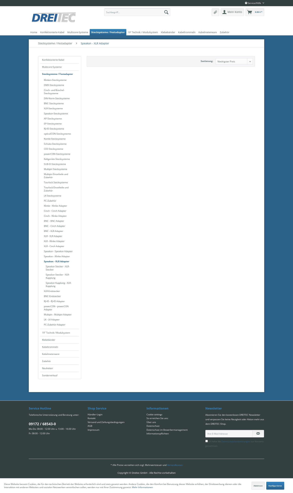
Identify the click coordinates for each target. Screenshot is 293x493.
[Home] (34, 32)
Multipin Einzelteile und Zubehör (56, 176)
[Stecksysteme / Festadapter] (108, 32)
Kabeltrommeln (50, 347)
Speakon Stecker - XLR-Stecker (58, 268)
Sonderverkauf (49, 375)
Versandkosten (175, 465)
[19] (142, 32)
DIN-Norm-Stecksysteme (57, 98)
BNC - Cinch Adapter (54, 226)
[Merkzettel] (215, 12)
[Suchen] (166, 12)
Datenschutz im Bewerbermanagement (167, 429)
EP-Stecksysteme (53, 123)
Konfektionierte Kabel (53, 59)
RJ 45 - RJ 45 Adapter (54, 301)
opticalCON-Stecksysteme (57, 133)
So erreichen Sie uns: (157, 418)
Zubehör (46, 361)
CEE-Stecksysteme (53, 148)
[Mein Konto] (232, 12)
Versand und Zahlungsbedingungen (106, 422)
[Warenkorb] (255, 12)
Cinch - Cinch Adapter (55, 210)
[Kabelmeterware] (207, 32)
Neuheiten (47, 368)
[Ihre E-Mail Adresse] (228, 433)
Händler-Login (95, 414)
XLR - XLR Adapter (53, 236)
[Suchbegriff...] (137, 12)
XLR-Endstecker (52, 291)
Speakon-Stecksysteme (56, 113)
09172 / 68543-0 (42, 424)
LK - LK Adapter (52, 319)
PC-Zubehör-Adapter (54, 324)
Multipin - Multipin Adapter (58, 314)
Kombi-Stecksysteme (55, 138)
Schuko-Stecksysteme (55, 143)
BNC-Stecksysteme (54, 103)
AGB (90, 425)
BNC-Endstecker (52, 296)
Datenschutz (153, 425)
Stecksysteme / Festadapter (57, 74)
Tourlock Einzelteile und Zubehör (56, 189)
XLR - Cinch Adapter (54, 246)
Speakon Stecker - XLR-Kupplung (58, 276)
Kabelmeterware (50, 354)
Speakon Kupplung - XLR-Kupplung (58, 284)
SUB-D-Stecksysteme (55, 164)
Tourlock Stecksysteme (56, 182)
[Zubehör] (224, 32)
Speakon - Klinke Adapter (57, 256)
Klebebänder (48, 339)
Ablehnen (258, 485)
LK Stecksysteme (52, 195)
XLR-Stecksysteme (53, 108)
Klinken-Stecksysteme (55, 80)
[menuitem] (137, 12)
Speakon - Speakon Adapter (58, 251)
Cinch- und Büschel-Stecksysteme (54, 92)
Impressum (93, 429)
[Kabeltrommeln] (187, 32)
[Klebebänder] (168, 32)
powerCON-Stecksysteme (57, 154)
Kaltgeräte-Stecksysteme (57, 159)
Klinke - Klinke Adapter (55, 205)
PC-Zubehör (50, 200)
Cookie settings (154, 414)
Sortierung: (207, 61)
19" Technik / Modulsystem (56, 332)
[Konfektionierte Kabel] (52, 32)
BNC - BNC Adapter (54, 221)
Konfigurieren (275, 485)
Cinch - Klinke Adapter (55, 215)
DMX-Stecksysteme (54, 85)
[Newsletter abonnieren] (258, 433)
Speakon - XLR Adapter (56, 261)
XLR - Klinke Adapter (54, 241)
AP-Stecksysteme (53, 118)
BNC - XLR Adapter (53, 231)
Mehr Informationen (142, 487)
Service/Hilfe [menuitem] (253, 3)
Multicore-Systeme (52, 67)
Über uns (151, 422)
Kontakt (91, 418)
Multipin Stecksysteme (55, 169)
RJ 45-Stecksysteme (54, 128)
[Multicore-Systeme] (78, 32)
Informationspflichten (157, 433)
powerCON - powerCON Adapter (56, 308)
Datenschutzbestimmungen (235, 441)
